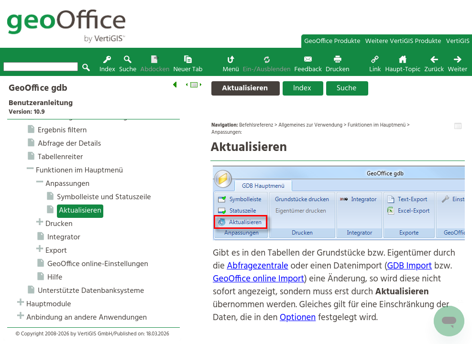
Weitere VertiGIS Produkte (403, 41)
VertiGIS (458, 41)
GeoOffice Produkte (332, 41)
